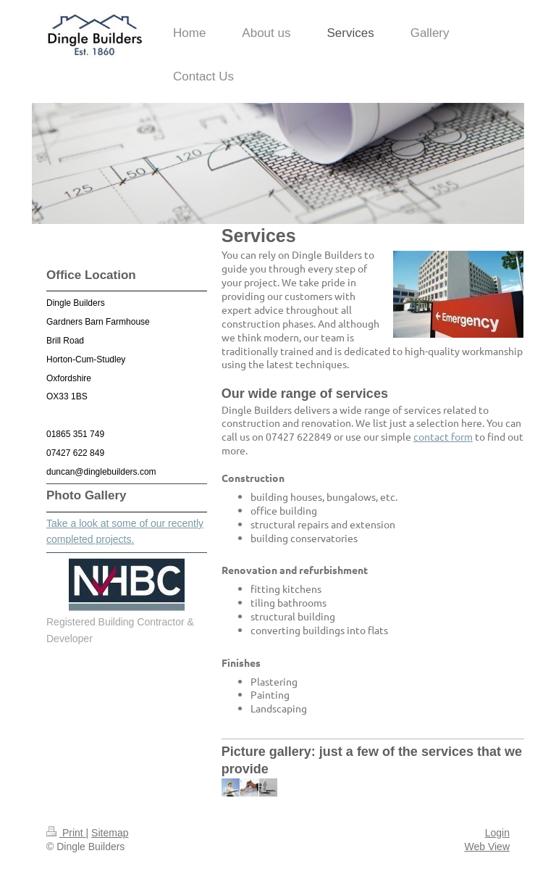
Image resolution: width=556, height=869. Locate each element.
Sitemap (109, 833)
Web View (487, 846)
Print (66, 833)
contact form (443, 436)
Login (497, 833)
